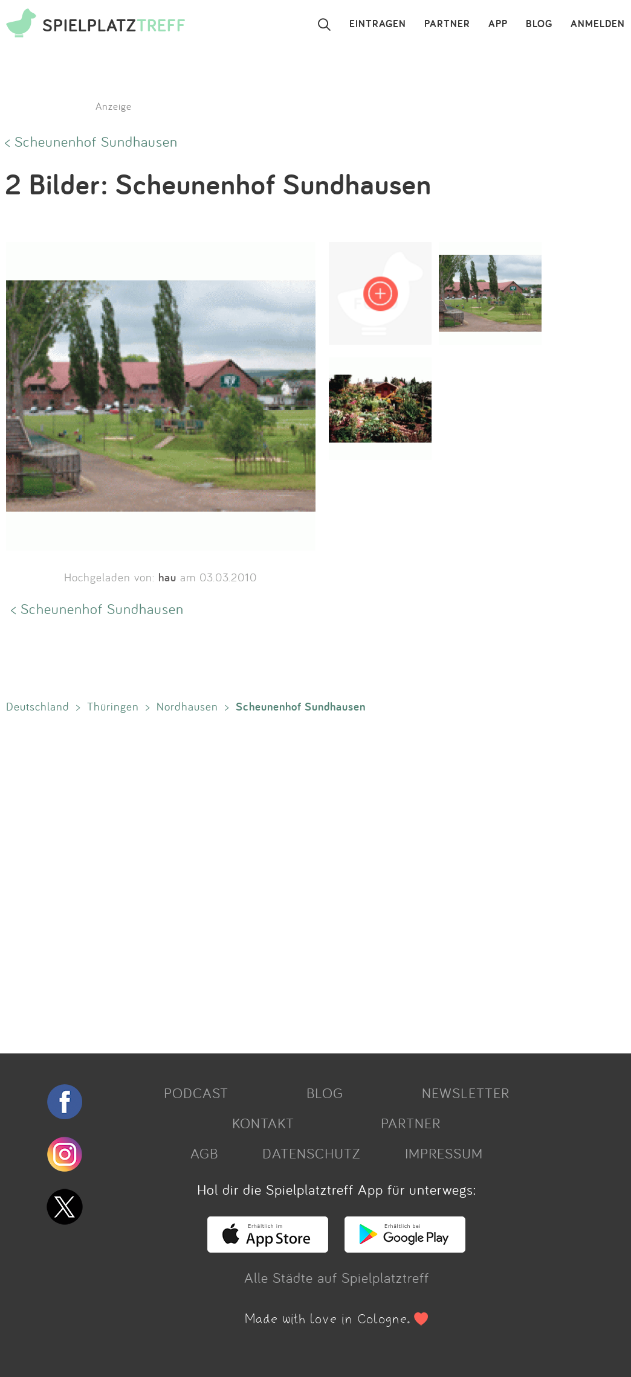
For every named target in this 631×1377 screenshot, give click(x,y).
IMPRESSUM (444, 1153)
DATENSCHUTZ (311, 1153)
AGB (204, 1153)
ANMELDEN (598, 24)
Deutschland (38, 706)
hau (167, 577)
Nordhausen (187, 706)
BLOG (539, 24)
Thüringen (113, 706)
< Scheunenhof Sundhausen (91, 141)
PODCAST (196, 1093)
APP (498, 24)
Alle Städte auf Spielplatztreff (336, 1277)
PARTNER (447, 24)
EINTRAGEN (377, 24)
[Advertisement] (309, 880)
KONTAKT (263, 1123)
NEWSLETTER (466, 1093)
